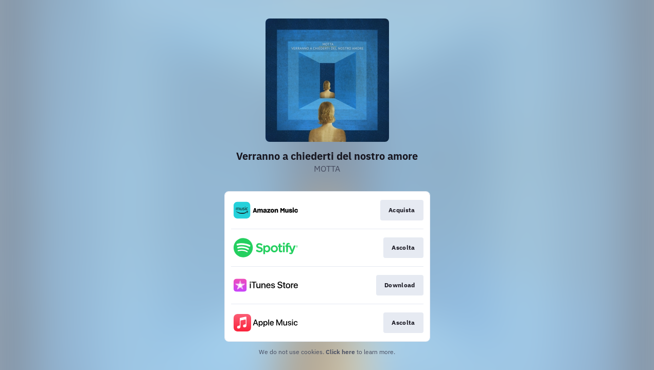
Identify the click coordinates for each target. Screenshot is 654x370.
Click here (340, 352)
